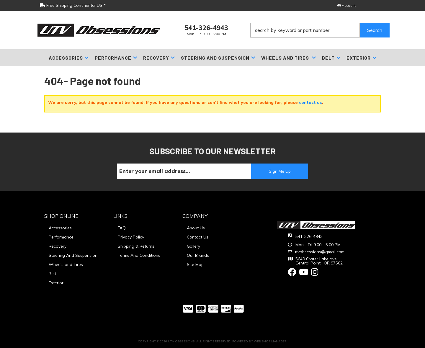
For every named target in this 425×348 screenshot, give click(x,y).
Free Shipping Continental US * (73, 5)
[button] (320, 30)
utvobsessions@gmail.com (319, 252)
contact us (310, 102)
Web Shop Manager (270, 341)
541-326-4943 (309, 236)
